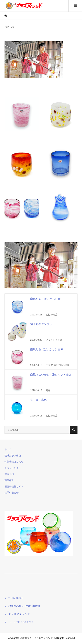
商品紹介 (9, 480)
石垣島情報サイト (14, 486)
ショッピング (12, 468)
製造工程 (9, 474)
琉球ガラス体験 (13, 455)
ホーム (8, 449)
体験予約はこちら (14, 461)
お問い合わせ (12, 492)
